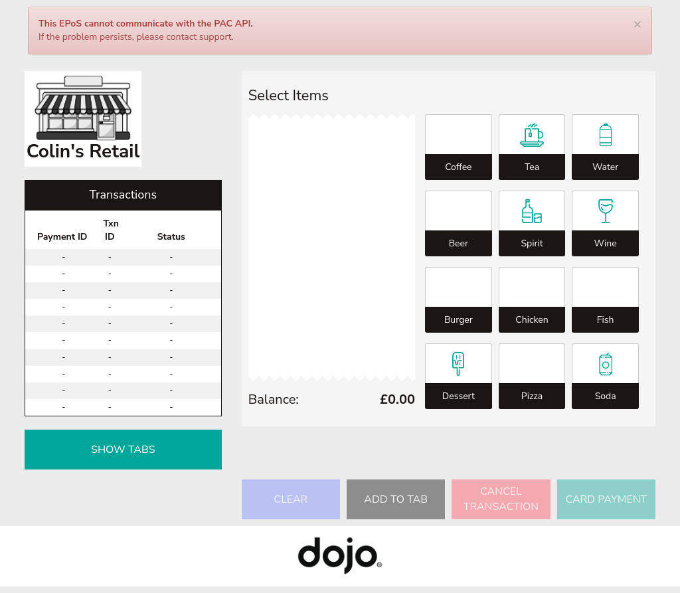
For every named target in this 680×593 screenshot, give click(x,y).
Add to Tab (396, 499)
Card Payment (606, 499)
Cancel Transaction (501, 499)
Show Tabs (123, 449)
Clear (290, 499)
